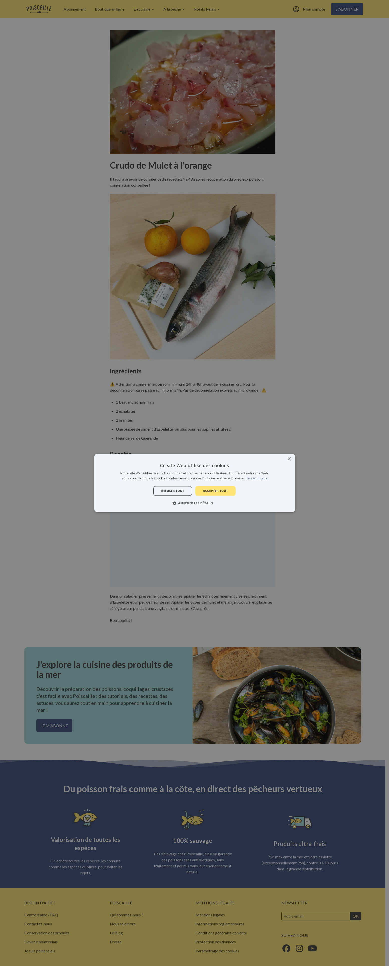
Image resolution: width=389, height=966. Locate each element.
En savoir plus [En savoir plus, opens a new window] (256, 478)
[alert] (194, 483)
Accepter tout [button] (215, 491)
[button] (194, 503)
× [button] (289, 459)
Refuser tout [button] (172, 491)
